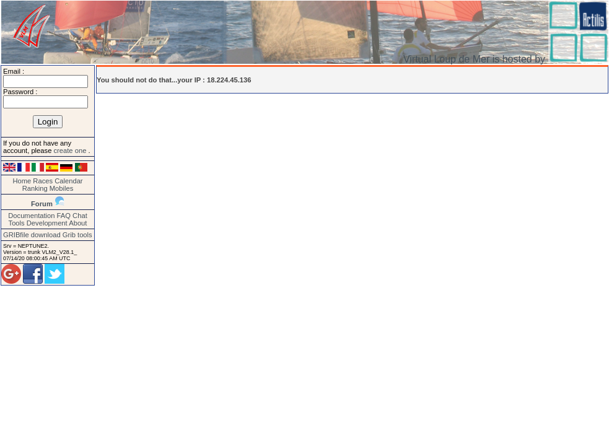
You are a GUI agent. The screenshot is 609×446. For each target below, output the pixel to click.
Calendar (68, 181)
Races (43, 181)
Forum (42, 204)
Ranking (35, 188)
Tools (17, 223)
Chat (79, 215)
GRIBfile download (32, 234)
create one (70, 150)
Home (21, 181)
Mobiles (62, 188)
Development (47, 223)
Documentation (31, 215)
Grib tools (77, 234)
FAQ (64, 215)
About (78, 223)
